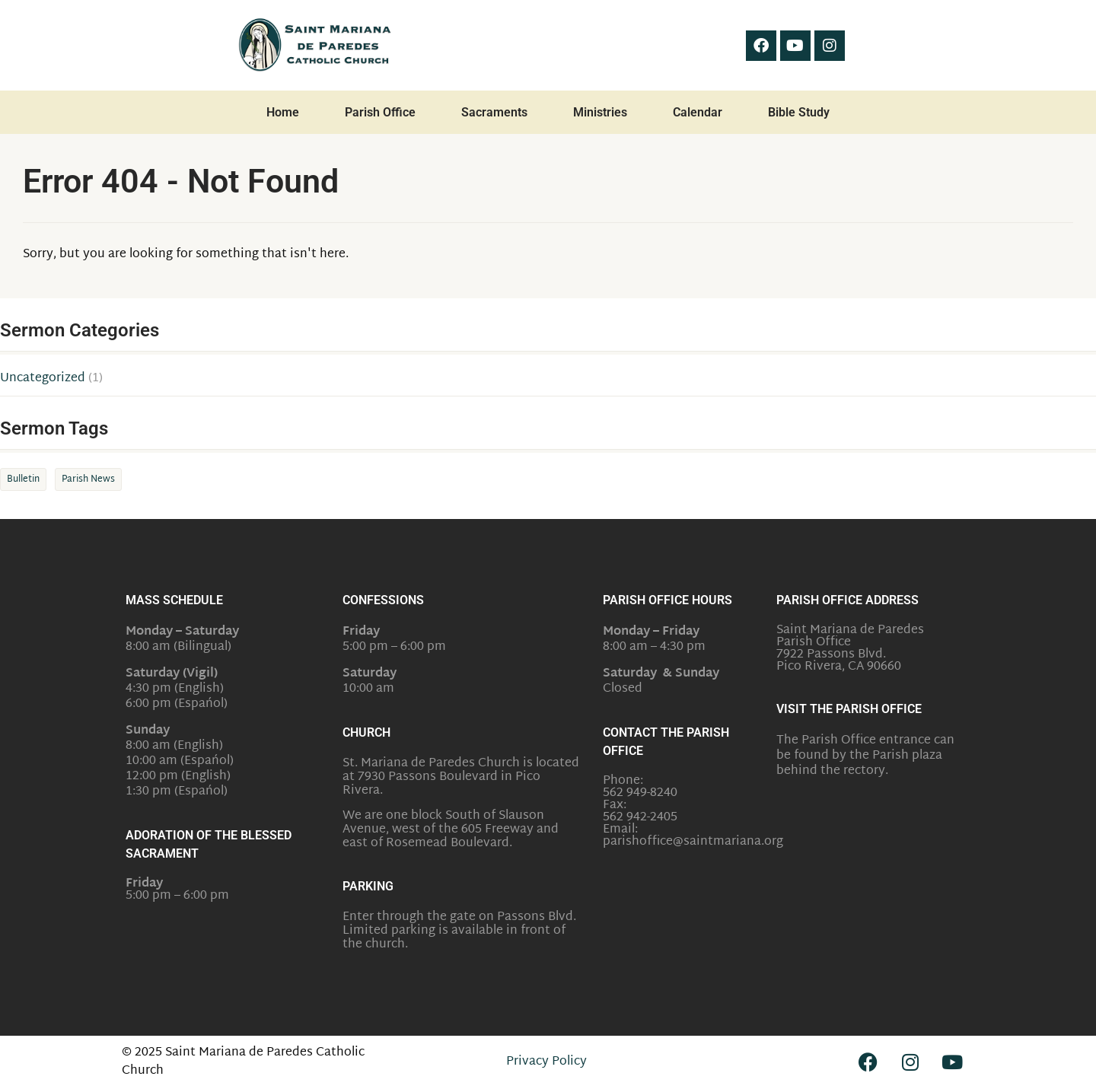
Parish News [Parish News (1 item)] (88, 479)
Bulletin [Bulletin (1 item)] (23, 479)
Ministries (600, 112)
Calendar (697, 112)
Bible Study (799, 112)
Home (282, 112)
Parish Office (380, 112)
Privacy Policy (546, 1062)
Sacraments (494, 112)
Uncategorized (42, 379)
